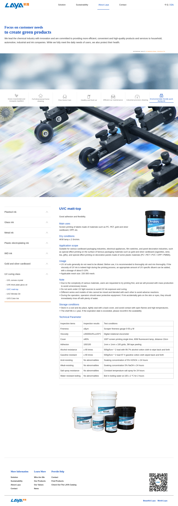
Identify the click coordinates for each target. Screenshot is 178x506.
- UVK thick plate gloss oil (17, 285)
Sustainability (78, 5)
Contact (120, 5)
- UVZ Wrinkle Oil (13, 294)
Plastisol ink (26, 212)
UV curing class (26, 274)
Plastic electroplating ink (26, 243)
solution (57, 5)
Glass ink (26, 222)
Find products (57, 481)
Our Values (39, 485)
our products (40, 481)
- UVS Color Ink (13, 299)
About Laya (100, 5)
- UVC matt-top (12, 289)
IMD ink (26, 253)
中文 (167, 6)
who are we (39, 477)
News (36, 489)
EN (172, 5)
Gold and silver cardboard (26, 263)
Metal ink (26, 232)
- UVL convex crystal (15, 280)
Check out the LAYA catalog (64, 485)
